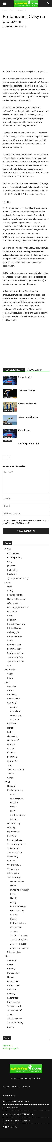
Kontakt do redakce (21, 1086)
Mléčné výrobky (17, 798)
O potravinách (13, 831)
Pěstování (11, 835)
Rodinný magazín (10, 1048)
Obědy (13, 902)
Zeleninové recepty (18, 935)
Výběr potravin (14, 865)
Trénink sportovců (15, 769)
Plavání (10, 748)
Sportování (12, 757)
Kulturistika (12, 570)
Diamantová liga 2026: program (16, 1120)
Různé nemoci (13, 1002)
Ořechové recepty (18, 906)
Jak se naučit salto (28, 417)
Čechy (10, 673)
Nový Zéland (15, 715)
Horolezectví (13, 740)
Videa (9, 665)
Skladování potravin (16, 844)
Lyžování (11, 744)
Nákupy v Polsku (14, 603)
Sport (12, 10)
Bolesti (10, 964)
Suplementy (12, 856)
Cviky (9, 561)
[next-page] (9, 457)
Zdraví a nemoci (14, 1018)
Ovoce (13, 806)
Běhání (10, 690)
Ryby (12, 811)
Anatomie (11, 960)
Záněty (10, 1014)
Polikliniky (11, 619)
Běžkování (12, 694)
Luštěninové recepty (19, 889)
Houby (13, 885)
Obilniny (14, 802)
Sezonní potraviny (15, 840)
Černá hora (15, 711)
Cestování (11, 703)
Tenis (9, 765)
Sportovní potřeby (15, 661)
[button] (4, 3)
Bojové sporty (13, 698)
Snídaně (14, 931)
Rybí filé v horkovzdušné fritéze (16, 1101)
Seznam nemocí (14, 1010)
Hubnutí (11, 786)
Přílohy (13, 919)
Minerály (11, 827)
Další (9, 586)
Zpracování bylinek (18, 939)
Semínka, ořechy (17, 815)
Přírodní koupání (14, 628)
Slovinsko (14, 719)
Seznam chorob (14, 1006)
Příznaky (11, 993)
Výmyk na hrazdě (27, 403)
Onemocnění (13, 981)
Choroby (11, 968)
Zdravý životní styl (15, 1022)
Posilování (12, 574)
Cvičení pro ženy (14, 557)
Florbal (10, 727)
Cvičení (7, 549)
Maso (12, 794)
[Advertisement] (26, 49)
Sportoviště (12, 761)
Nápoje (13, 898)
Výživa (7, 781)
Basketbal (11, 686)
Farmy (10, 590)
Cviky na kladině (26, 390)
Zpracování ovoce (18, 943)
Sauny (10, 640)
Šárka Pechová (11, 26)
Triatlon (10, 773)
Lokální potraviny (15, 595)
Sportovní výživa (14, 852)
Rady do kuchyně (18, 923)
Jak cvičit (11, 565)
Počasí (10, 615)
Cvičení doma (13, 553)
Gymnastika (21, 10)
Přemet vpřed (25, 377)
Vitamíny (11, 860)
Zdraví (7, 956)
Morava (10, 678)
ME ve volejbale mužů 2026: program (19, 1114)
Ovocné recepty (17, 910)
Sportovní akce (14, 644)
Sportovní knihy (14, 649)
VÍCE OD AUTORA (34, 370)
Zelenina (14, 819)
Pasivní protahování (28, 443)
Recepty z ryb (16, 927)
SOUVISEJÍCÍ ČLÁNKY (13, 370)
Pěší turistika (10, 669)
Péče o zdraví (13, 985)
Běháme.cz (8, 1045)
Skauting (11, 752)
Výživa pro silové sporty (17, 578)
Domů (5, 10)
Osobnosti (12, 611)
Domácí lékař (13, 973)
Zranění (10, 1027)
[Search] (48, 3)
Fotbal (10, 732)
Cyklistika (11, 723)
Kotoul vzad (24, 430)
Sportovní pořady (15, 657)
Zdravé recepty (14, 877)
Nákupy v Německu (16, 599)
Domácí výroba (17, 881)
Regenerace (12, 997)
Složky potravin (14, 848)
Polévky (13, 914)
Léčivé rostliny (13, 823)
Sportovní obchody (15, 653)
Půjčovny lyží (13, 632)
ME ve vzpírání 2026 (11, 1108)
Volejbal (11, 777)
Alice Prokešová (10, 1127)
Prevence (11, 989)
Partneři (6, 1086)
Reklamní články (14, 636)
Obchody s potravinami (17, 607)
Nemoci (10, 977)
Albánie (13, 707)
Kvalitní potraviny (15, 790)
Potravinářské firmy (16, 624)
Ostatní (7, 582)
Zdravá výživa (13, 873)
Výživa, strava (13, 869)
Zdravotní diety (14, 952)
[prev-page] (4, 457)
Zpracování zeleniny (19, 948)
